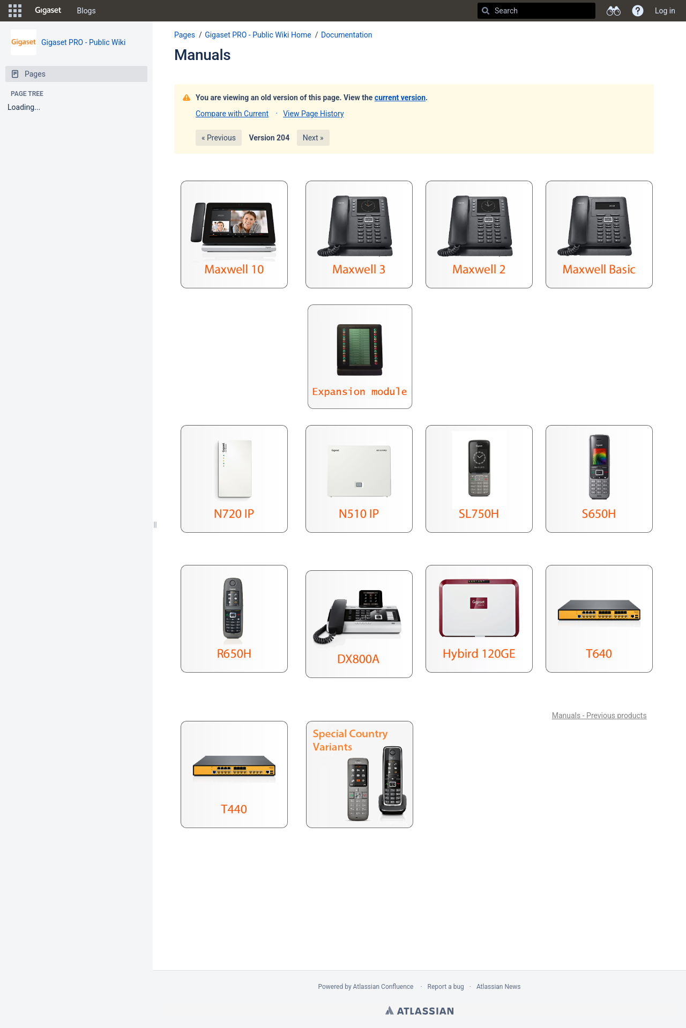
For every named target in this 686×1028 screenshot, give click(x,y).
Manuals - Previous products (599, 715)
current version (400, 97)
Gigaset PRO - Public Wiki (83, 42)
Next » (313, 137)
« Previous (219, 137)
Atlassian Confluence (383, 986)
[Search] (485, 10)
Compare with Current (232, 113)
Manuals (202, 55)
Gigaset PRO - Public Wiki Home (258, 35)
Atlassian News (498, 986)
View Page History (313, 113)
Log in (665, 10)
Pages (184, 35)
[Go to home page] (48, 10)
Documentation (346, 35)
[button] (15, 10)
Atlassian (419, 1010)
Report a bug (446, 986)
